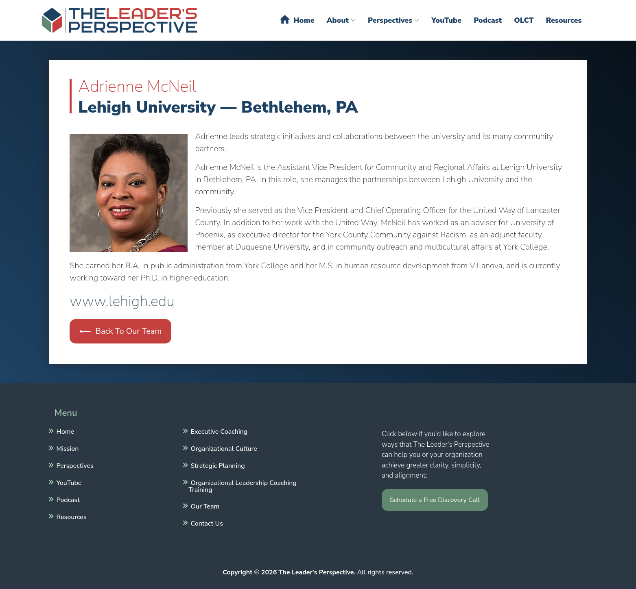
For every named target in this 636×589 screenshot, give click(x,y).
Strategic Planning (217, 465)
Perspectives (393, 20)
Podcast (488, 20)
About (341, 20)
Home (296, 19)
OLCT (523, 20)
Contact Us (206, 522)
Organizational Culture (223, 447)
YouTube (446, 20)
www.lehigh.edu (122, 301)
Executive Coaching (218, 430)
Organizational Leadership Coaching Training (243, 485)
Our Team (204, 505)
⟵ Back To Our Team (120, 331)
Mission (67, 447)
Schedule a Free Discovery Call (435, 500)
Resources (563, 20)
